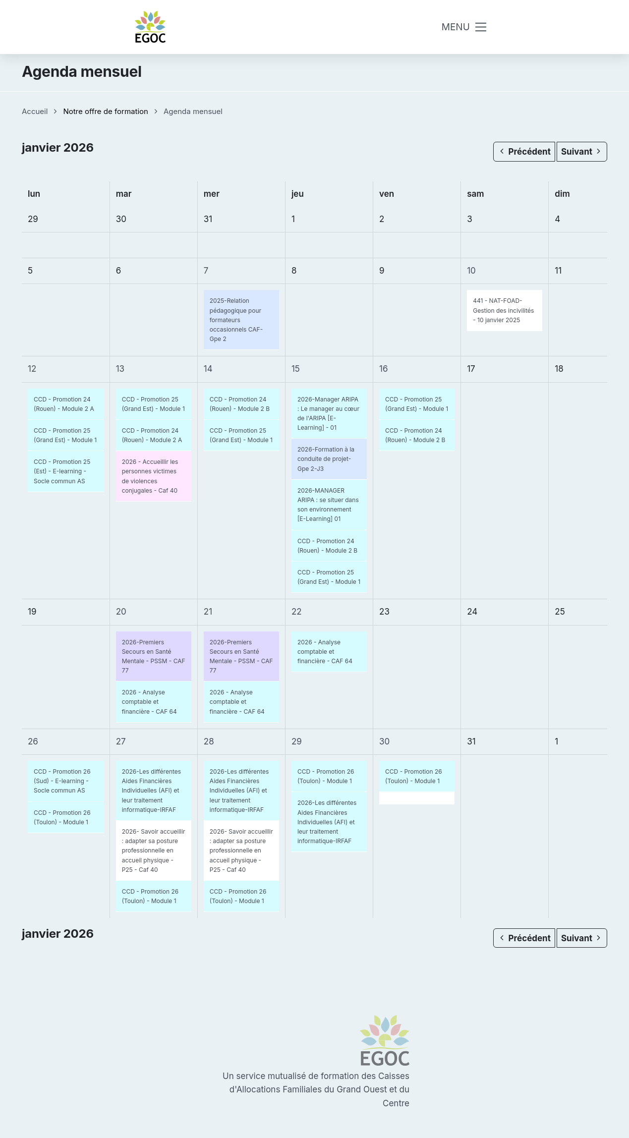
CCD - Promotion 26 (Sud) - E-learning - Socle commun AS (62, 781)
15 (295, 369)
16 (383, 369)
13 (120, 369)
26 (33, 741)
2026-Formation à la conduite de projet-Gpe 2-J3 (325, 459)
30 (384, 741)
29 (296, 741)
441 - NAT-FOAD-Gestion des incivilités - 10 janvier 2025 (503, 310)
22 (296, 612)
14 (208, 369)
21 (208, 612)
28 (209, 741)
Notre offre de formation (105, 111)
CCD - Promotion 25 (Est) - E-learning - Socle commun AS (62, 471)
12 (32, 369)
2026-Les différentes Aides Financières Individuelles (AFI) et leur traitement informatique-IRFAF (151, 790)
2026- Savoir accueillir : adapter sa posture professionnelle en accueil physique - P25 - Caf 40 (153, 850)
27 (121, 741)
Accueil (35, 111)
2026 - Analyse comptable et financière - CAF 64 (149, 701)
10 (471, 271)
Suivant (582, 152)
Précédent (524, 152)
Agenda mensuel (193, 111)
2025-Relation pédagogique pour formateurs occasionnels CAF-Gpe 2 (236, 319)
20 (121, 612)
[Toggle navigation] (465, 27)
